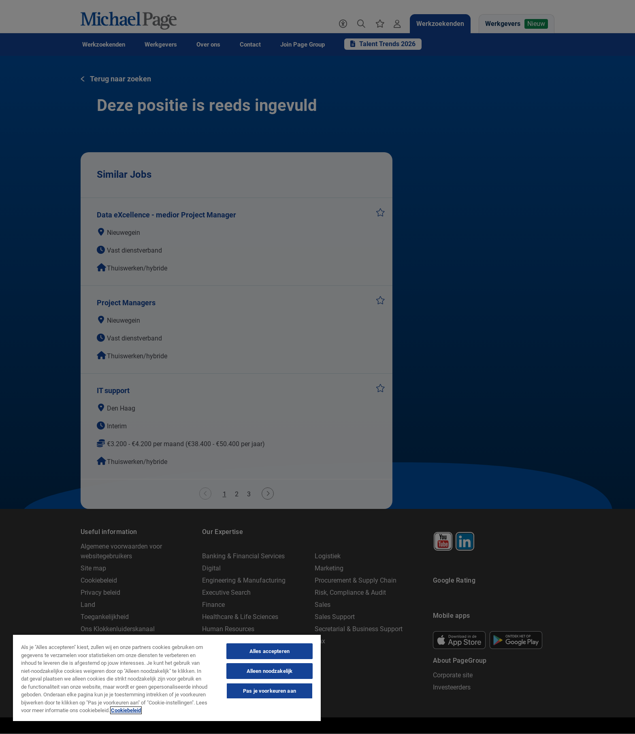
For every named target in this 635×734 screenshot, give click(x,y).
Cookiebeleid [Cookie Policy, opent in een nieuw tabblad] (126, 710)
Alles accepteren (269, 651)
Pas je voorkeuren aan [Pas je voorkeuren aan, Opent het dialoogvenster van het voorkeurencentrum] (269, 691)
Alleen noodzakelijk (269, 671)
